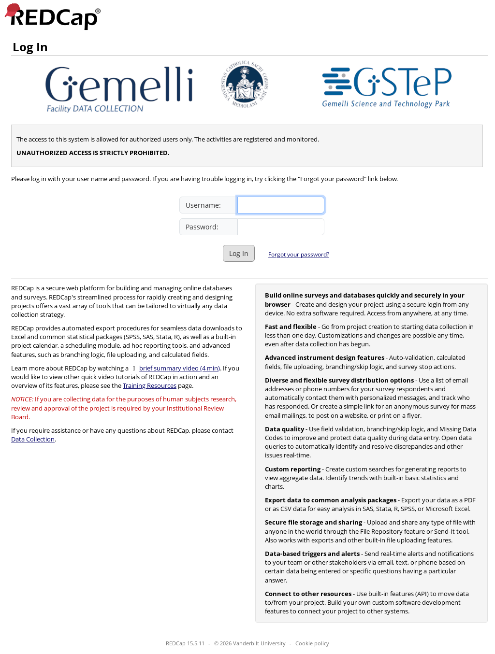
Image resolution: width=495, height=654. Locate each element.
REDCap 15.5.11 (185, 643)
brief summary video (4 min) (179, 368)
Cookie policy (312, 643)
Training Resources (149, 385)
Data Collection (33, 439)
